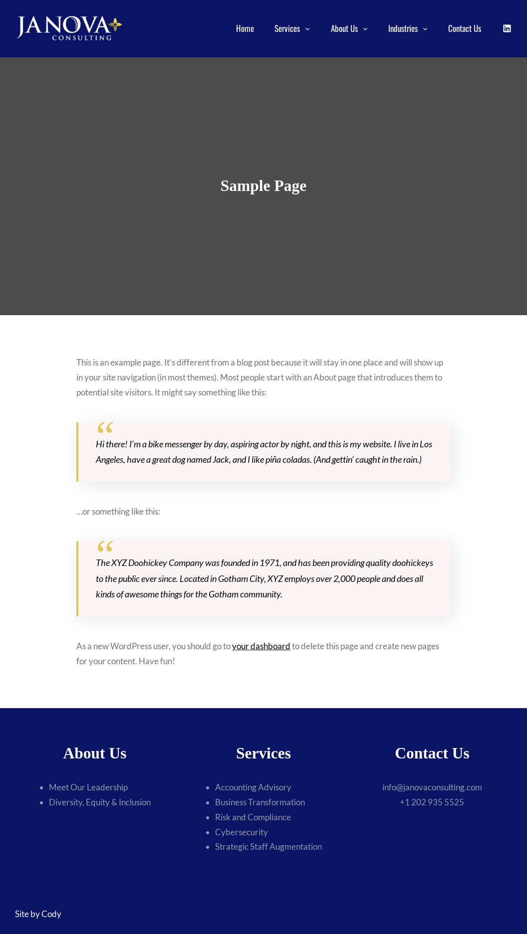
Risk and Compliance (253, 817)
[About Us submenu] (365, 28)
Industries (403, 28)
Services (287, 28)
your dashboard (261, 646)
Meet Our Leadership (88, 787)
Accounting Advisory (253, 787)
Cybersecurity (241, 832)
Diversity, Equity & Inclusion (100, 802)
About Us (344, 28)
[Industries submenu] (425, 28)
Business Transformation (260, 802)
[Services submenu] (307, 28)
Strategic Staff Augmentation (268, 846)
